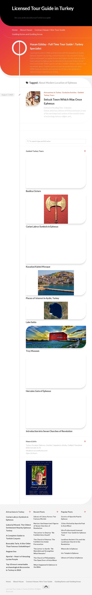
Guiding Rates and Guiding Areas (27, 34)
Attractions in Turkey (52, 93)
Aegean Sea (11, 551)
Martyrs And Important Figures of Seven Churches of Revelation (46, 525)
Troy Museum (32, 350)
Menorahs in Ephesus (69, 549)
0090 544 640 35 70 (33, 448)
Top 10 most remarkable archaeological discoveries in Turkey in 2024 (18, 567)
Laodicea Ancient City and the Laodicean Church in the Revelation (73, 541)
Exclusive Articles (69, 93)
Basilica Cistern (33, 191)
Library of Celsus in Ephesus (72, 558)
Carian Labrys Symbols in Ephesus (42, 226)
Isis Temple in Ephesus (70, 553)
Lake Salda (31, 322)
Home (15, 30)
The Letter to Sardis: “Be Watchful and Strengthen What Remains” (44, 551)
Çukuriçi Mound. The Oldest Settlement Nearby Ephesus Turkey (18, 527)
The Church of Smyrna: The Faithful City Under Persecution (44, 541)
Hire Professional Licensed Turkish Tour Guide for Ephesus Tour (73, 532)
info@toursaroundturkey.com (36, 450)
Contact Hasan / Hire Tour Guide (50, 30)
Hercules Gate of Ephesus (38, 391)
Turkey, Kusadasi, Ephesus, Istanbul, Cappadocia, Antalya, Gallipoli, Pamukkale (54, 445)
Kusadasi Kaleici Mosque (38, 266)
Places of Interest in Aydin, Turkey (42, 298)
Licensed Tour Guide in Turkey (45, 8)
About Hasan (26, 30)
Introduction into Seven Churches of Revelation (49, 431)
